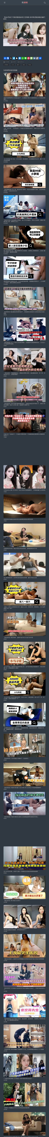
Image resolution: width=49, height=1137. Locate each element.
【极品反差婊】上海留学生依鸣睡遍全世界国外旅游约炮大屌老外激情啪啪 (24, 959)
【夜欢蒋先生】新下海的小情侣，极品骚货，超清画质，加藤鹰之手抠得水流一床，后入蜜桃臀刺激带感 (24, 1019)
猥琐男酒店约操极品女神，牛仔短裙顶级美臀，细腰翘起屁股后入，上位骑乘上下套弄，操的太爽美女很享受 (24, 282)
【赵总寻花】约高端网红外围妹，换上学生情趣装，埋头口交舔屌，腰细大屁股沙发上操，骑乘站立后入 (24, 220)
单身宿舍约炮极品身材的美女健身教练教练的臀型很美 (18, 519)
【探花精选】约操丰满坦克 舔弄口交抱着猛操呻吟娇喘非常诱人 (21, 816)
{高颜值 (6, 64)
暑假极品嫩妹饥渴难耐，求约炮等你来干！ (15, 929)
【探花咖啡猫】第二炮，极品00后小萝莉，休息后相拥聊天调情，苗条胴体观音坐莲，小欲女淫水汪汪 (24, 190)
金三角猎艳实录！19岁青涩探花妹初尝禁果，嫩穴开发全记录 (20, 577)
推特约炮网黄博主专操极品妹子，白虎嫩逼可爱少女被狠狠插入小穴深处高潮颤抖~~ (24, 98)
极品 (24, 64)
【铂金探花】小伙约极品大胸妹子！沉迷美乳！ (16, 758)
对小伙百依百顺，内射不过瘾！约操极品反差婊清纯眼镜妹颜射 (21, 871)
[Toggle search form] (45, 2)
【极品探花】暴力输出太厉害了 (12, 900)
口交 (13, 64)
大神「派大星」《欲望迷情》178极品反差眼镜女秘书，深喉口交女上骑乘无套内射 (24, 129)
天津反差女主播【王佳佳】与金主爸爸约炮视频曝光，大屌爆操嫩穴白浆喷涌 (24, 490)
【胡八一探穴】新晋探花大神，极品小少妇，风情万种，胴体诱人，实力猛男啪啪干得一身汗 (24, 607)
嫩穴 (18, 64)
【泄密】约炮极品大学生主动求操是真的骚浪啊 (16, 1107)
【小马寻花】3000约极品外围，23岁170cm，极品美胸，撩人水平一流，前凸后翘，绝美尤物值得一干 (24, 698)
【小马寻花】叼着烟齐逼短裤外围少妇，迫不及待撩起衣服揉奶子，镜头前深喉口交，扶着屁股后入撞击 (24, 667)
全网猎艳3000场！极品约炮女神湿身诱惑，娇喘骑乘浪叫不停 (20, 548)
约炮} (29, 64)
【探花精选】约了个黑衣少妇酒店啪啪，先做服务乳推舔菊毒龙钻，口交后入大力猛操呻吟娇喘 (24, 343)
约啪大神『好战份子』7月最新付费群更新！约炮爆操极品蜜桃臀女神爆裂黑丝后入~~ (24, 434)
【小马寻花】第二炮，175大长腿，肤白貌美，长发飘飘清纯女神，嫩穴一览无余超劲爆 (24, 159)
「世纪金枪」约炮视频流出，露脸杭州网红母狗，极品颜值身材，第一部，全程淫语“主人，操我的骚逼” (24, 373)
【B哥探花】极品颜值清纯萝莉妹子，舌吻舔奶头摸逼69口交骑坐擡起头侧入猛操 (24, 312)
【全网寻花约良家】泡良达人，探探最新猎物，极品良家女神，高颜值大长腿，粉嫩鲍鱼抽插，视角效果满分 (24, 728)
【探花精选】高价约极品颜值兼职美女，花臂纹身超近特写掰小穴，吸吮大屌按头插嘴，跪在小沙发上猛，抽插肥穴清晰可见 (24, 404)
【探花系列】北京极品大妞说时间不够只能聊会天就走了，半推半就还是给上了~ (24, 989)
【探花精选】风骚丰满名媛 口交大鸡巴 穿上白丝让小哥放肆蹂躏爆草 (22, 787)
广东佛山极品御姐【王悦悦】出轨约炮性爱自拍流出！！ (19, 1078)
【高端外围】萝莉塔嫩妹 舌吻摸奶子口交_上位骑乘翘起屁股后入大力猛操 (24, 1049)
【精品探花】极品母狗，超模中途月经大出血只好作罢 (18, 637)
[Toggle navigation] (5, 2)
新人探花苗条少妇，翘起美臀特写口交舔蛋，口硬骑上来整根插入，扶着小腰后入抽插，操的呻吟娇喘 (24, 251)
